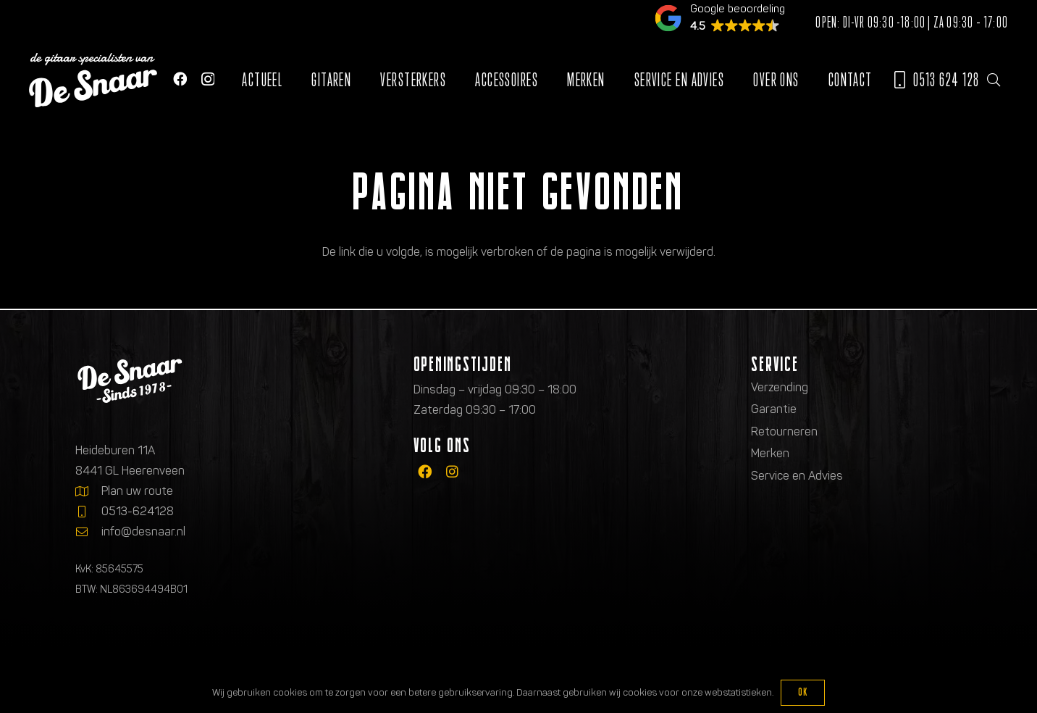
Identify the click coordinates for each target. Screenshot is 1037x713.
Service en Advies (797, 476)
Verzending (779, 387)
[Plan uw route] (88, 491)
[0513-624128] (88, 511)
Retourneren (784, 431)
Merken (770, 453)
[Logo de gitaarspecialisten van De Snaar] (93, 80)
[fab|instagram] (452, 471)
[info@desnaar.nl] (88, 532)
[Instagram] (207, 79)
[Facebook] (180, 79)
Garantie (774, 409)
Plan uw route (137, 491)
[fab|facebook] (424, 471)
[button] (993, 80)
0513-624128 (137, 511)
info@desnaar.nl (143, 531)
